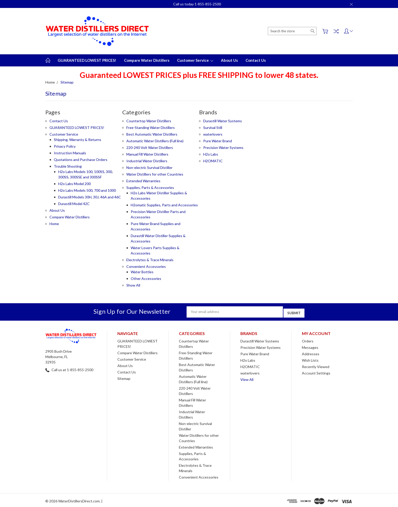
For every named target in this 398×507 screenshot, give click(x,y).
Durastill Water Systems (222, 121)
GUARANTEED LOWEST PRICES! (87, 60)
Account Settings (316, 371)
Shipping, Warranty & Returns (77, 139)
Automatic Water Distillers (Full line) (154, 141)
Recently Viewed (315, 365)
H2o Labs (210, 154)
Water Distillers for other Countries (154, 174)
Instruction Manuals (70, 153)
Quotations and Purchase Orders (80, 159)
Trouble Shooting (68, 166)
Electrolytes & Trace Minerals (150, 260)
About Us (229, 60)
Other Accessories (146, 278)
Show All (133, 285)
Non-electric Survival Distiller (149, 167)
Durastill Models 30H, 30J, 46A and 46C (89, 197)
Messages (310, 345)
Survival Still (212, 127)
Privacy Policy (65, 146)
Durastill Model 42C (74, 203)
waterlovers (212, 134)
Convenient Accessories (146, 266)
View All (246, 378)
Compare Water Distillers (146, 60)
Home (54, 223)
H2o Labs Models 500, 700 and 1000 (87, 190)
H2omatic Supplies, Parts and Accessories (164, 205)
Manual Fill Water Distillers (147, 154)
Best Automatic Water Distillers (151, 134)
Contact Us (256, 60)
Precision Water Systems (223, 147)
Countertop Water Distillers (148, 121)
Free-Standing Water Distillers (150, 127)
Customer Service (195, 60)
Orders (307, 339)
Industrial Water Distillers (146, 161)
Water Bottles (142, 272)
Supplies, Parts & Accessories (150, 187)
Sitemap (123, 376)
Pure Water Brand (217, 141)
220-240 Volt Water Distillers (149, 147)
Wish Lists (310, 358)
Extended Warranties (143, 181)
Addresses (310, 352)
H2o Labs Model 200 (74, 183)
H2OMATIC (213, 161)
